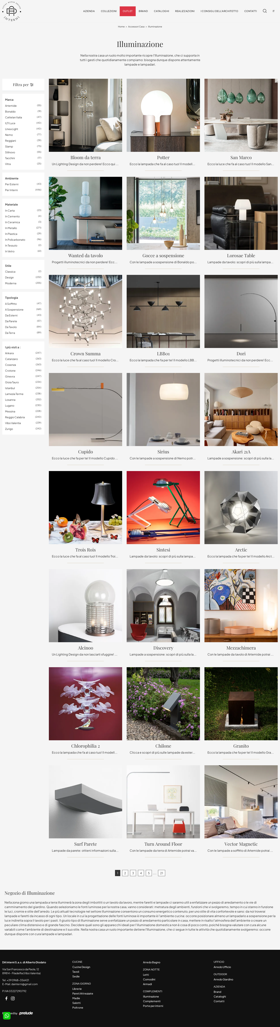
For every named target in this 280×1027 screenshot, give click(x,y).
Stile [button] (8, 265)
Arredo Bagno (151, 962)
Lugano (9, 405)
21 (161, 873)
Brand (143, 11)
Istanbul (10, 388)
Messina (10, 411)
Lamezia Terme (14, 394)
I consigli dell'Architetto (219, 11)
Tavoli (75, 971)
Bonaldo (10, 111)
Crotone (10, 370)
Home (121, 26)
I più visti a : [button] (13, 347)
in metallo (11, 228)
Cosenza (10, 365)
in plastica (11, 233)
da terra (10, 332)
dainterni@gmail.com (24, 984)
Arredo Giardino (223, 979)
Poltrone (77, 1007)
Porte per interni (153, 1005)
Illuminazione (155, 26)
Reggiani (10, 140)
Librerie (77, 988)
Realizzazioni (184, 11)
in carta (10, 210)
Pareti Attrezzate (82, 993)
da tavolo (11, 327)
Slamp (9, 146)
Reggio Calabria (15, 417)
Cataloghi (161, 11)
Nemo (9, 134)
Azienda (89, 11)
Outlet (128, 11)
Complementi (151, 1001)
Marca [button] (9, 99)
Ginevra (10, 376)
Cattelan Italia (13, 117)
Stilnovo (10, 152)
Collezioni (109, 11)
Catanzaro (11, 359)
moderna (10, 283)
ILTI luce (10, 123)
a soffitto (11, 303)
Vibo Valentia (13, 423)
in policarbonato (15, 239)
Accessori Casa (136, 26)
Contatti (250, 11)
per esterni (11, 184)
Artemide (11, 105)
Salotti (76, 1002)
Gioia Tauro (12, 382)
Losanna (10, 400)
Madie (76, 998)
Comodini (149, 979)
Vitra (8, 164)
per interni (11, 190)
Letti (146, 974)
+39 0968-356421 (18, 980)
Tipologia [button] (11, 297)
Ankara (9, 353)
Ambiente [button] (11, 178)
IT (274, 11)
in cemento (12, 216)
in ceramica (12, 222)
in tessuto (11, 245)
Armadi (147, 984)
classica (10, 271)
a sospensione (14, 309)
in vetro (9, 251)
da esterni (11, 315)
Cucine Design (81, 967)
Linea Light (11, 129)
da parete (11, 321)
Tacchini (10, 158)
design (9, 277)
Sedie (76, 976)
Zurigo (9, 429)
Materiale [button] (11, 204)
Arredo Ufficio (222, 967)
